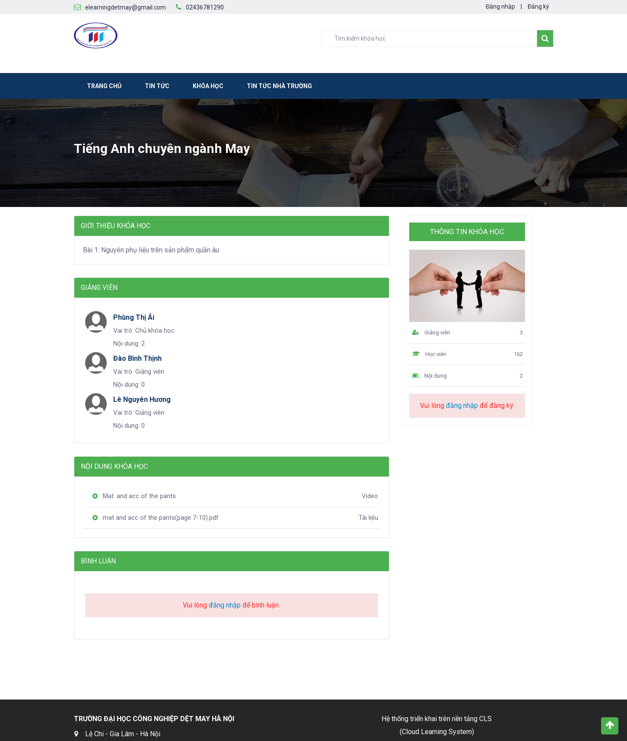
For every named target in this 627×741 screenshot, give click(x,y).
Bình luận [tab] (98, 561)
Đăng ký (538, 6)
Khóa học (208, 86)
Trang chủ (104, 86)
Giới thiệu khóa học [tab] (115, 226)
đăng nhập (225, 605)
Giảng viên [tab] (99, 287)
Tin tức (157, 86)
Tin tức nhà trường (279, 86)
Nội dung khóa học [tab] (114, 466)
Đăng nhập (500, 6)
